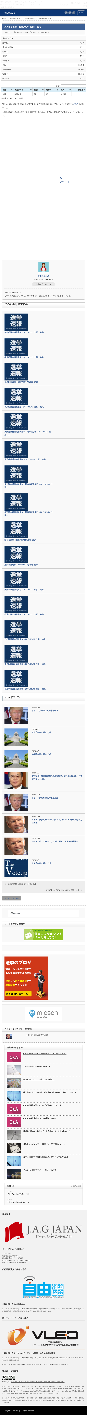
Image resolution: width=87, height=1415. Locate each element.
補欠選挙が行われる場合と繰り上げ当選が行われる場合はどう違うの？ (51, 1092)
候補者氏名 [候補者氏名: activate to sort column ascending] (18, 90)
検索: (70, 85)
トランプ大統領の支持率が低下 (45, 710)
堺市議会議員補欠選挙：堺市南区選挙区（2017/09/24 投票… (28, 486)
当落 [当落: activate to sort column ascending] (4, 90)
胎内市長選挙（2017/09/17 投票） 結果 (21, 564)
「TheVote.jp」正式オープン (18, 1194)
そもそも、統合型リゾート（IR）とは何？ (39, 1170)
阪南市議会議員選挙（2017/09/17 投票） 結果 (24, 589)
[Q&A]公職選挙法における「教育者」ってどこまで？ (44, 1105)
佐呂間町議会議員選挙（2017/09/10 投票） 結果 (25, 639)
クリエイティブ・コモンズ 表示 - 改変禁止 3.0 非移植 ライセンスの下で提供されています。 (37, 1382)
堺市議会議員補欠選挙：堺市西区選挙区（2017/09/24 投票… (28, 513)
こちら (75, 104)
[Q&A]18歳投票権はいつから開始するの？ (39, 1118)
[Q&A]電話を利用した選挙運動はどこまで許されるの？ (44, 1053)
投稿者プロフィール (43, 284)
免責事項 (79, 1400)
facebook (73, 12)
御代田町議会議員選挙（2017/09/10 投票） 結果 (25, 664)
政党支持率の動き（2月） (42, 863)
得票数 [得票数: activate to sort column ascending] (80, 90)
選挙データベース (15, 19)
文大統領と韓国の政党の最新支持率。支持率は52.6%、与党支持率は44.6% (57, 777)
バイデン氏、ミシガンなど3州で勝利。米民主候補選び (55, 841)
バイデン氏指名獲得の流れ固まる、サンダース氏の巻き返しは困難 (57, 821)
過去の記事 (77, 1186)
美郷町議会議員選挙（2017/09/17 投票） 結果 (24, 332)
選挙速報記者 (44, 32)
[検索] (41, 914)
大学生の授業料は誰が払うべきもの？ (38, 1066)
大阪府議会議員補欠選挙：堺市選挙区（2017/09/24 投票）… (27, 433)
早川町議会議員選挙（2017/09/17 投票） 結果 (24, 357)
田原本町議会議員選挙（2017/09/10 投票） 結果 (25, 689)
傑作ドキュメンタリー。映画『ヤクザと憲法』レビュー (45, 1144)
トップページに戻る (11, 898)
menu (81, 13)
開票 (34, 32)
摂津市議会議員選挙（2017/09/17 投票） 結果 (24, 614)
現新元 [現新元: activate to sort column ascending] (48, 90)
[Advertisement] (24, 148)
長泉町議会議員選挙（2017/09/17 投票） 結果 (24, 406)
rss (66, 12)
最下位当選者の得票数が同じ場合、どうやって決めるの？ (45, 1157)
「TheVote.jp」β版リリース (18, 1202)
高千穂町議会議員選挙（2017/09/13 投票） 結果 (25, 459)
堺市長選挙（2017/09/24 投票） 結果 (20, 540)
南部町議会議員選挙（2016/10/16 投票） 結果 (62, 890)
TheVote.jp (16, 1411)
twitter (70, 12)
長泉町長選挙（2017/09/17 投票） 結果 (21, 382)
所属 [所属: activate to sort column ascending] (62, 90)
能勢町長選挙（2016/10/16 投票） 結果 (22, 884)
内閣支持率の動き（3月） (42, 754)
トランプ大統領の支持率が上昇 (45, 797)
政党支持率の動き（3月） (42, 732)
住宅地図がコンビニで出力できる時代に (38, 1079)
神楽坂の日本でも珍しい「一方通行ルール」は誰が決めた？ (46, 1131)
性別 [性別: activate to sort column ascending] (36, 90)
